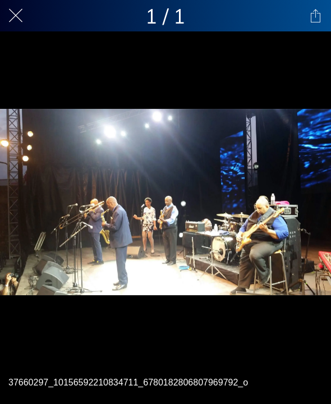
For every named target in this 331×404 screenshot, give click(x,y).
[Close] (15, 15)
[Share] (315, 15)
